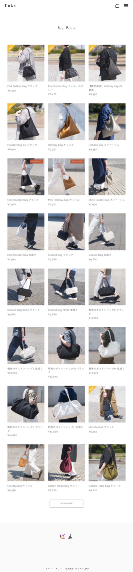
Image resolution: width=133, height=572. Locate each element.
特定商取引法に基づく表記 (77, 569)
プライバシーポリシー (54, 569)
